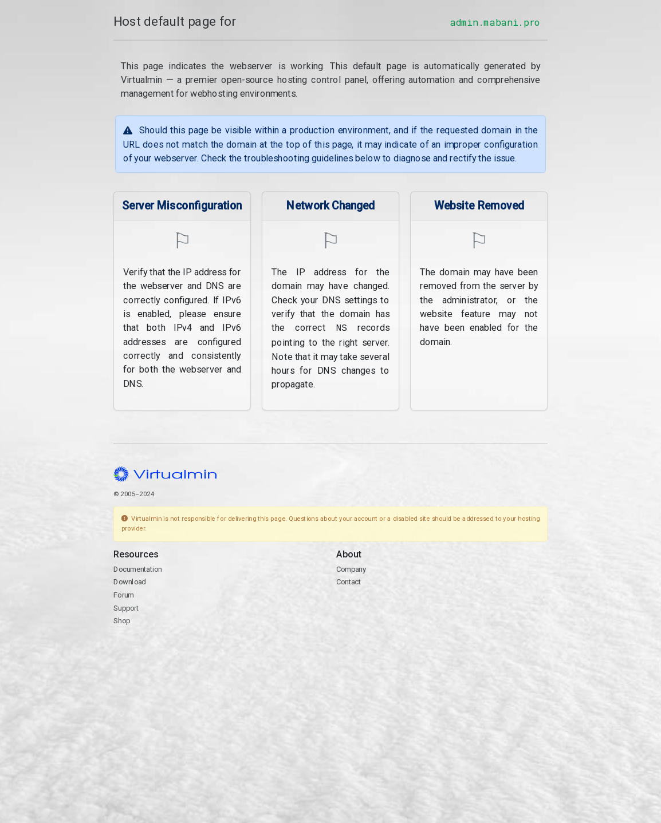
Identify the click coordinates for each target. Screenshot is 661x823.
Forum (123, 593)
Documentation (137, 568)
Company (351, 568)
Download (129, 581)
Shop (121, 620)
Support (126, 607)
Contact (348, 581)
